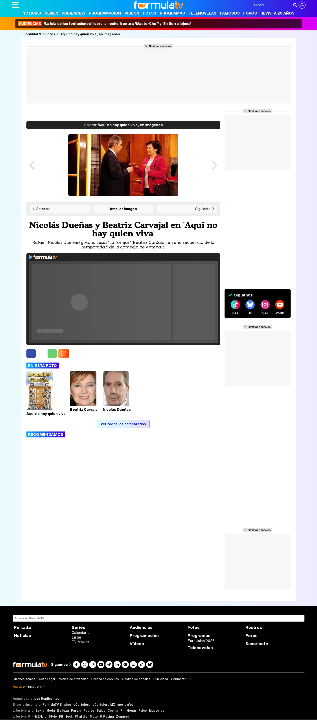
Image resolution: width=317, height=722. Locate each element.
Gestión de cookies (136, 679)
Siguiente (202, 208)
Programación (105, 13)
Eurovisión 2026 (201, 640)
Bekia (39, 710)
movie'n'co (125, 704)
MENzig (40, 716)
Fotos (149, 13)
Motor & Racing (102, 716)
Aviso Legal (47, 679)
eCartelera (81, 704)
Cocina (113, 710)
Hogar (131, 710)
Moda (50, 710)
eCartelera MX (103, 704)
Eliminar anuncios (159, 46)
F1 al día (81, 716)
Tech (69, 716)
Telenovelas (202, 13)
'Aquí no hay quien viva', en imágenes (89, 33)
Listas (77, 637)
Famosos (230, 13)
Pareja (76, 710)
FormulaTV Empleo (56, 704)
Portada (22, 627)
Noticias (31, 13)
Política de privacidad (73, 679)
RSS (192, 679)
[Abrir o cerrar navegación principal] (15, 5)
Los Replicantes (46, 698)
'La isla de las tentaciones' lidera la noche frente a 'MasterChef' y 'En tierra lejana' (104, 23)
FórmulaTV (32, 33)
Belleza (63, 710)
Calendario (80, 632)
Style (53, 716)
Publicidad (160, 679)
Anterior (43, 208)
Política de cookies (105, 679)
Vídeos (132, 13)
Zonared (122, 716)
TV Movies (80, 641)
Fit (122, 710)
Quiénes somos (24, 679)
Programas (172, 13)
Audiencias (73, 13)
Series (51, 13)
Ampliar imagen (123, 208)
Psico (142, 710)
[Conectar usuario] (302, 5)
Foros (250, 13)
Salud (101, 710)
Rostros (253, 627)
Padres (88, 710)
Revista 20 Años (277, 13)
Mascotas (156, 710)
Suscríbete (256, 643)
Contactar (178, 679)
